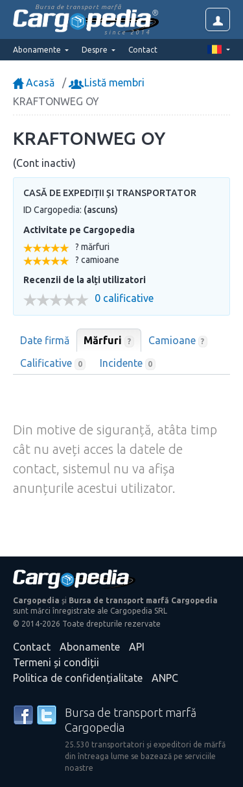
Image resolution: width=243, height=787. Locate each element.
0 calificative (124, 298)
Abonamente (90, 647)
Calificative (53, 363)
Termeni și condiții (56, 662)
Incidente (128, 363)
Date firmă (44, 340)
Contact (142, 49)
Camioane (178, 340)
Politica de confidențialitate (78, 678)
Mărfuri (109, 340)
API (137, 647)
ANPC (165, 678)
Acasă (33, 82)
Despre (96, 49)
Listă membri (108, 82)
